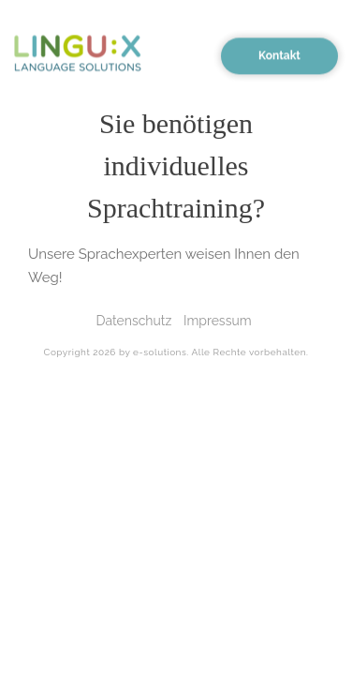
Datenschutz (133, 320)
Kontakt (279, 53)
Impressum (217, 320)
